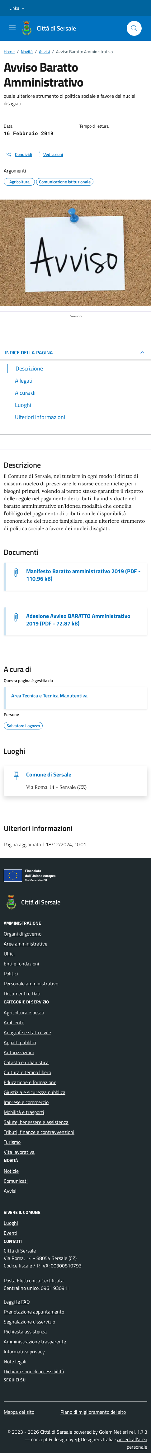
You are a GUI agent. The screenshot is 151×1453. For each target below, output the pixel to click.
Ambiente (14, 1022)
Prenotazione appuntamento (34, 1311)
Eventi (10, 1233)
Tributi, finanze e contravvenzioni (39, 1132)
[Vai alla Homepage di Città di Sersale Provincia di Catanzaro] (51, 28)
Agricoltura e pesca (24, 1012)
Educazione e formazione (30, 1082)
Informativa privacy (24, 1351)
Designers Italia (94, 1439)
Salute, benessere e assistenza (36, 1122)
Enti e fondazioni (21, 963)
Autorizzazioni (19, 1052)
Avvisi (10, 1191)
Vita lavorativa (19, 1152)
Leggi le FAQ (17, 1301)
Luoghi (11, 1223)
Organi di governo (22, 933)
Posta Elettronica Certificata (34, 1280)
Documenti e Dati (22, 993)
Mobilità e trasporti (24, 1112)
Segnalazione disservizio (29, 1321)
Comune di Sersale (48, 774)
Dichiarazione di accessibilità (34, 1371)
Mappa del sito (19, 1412)
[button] (17, 8)
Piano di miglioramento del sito (93, 1412)
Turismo (12, 1142)
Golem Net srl (113, 1432)
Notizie (11, 1171)
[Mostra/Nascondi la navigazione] (12, 27)
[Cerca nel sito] (134, 28)
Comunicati (16, 1181)
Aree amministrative (25, 943)
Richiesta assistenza (25, 1331)
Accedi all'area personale (132, 1443)
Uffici (9, 953)
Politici (11, 973)
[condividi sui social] (18, 154)
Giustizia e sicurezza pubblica (34, 1092)
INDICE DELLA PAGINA (29, 352)
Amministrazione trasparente (35, 1341)
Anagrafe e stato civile (27, 1032)
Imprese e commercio (26, 1102)
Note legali (15, 1361)
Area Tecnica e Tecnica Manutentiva (49, 695)
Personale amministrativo (31, 983)
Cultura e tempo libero (27, 1072)
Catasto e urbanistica (26, 1062)
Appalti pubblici (20, 1042)
